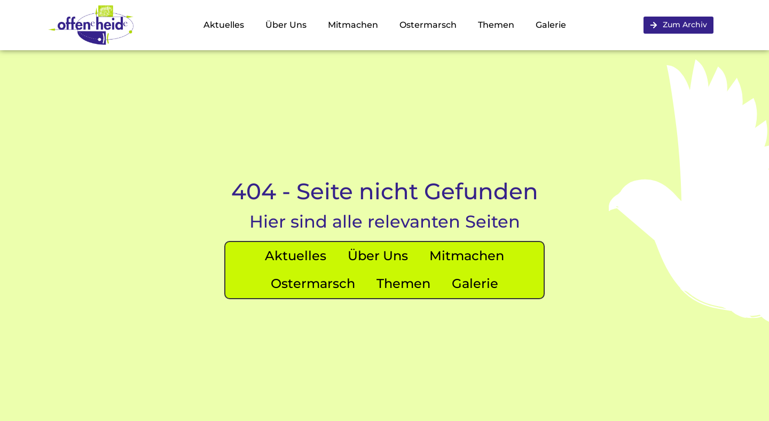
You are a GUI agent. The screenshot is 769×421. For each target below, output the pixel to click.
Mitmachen (353, 25)
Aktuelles (223, 25)
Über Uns (286, 25)
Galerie (551, 25)
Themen (496, 25)
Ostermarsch (428, 25)
